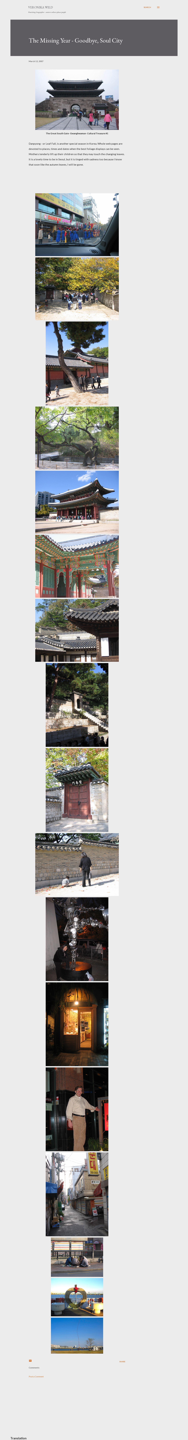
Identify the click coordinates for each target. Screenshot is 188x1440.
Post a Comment (36, 1376)
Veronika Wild (40, 7)
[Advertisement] (73, 1403)
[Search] (147, 7)
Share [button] (122, 1361)
